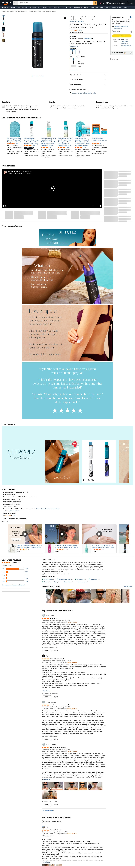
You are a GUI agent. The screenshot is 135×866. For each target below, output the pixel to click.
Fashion (108, 7)
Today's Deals (47, 7)
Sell (63, 7)
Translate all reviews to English (52, 821)
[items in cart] (130, 2)
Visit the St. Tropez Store (76, 21)
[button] (3, 7)
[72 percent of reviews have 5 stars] (15, 569)
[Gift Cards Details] (59, 7)
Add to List (115, 59)
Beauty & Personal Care (8, 11)
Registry (86, 7)
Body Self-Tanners (51, 11)
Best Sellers (32, 7)
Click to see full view (38, 76)
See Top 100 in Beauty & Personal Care (47, 509)
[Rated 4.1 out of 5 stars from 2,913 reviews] (67, 549)
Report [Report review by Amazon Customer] (56, 739)
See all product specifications (79, 89)
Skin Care (17, 11)
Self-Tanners (42, 11)
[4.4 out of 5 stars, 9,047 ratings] (46, 147)
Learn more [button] (88, 38)
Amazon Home (116, 7)
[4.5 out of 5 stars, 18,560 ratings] (29, 145)
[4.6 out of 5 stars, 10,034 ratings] (12, 143)
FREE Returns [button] (74, 46)
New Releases (78, 7)
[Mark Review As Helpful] (46, 650)
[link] (15, 140)
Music (102, 7)
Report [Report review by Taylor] (56, 697)
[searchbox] (55, 3)
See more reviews (47, 810)
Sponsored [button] (5, 521)
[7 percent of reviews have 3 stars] (15, 575)
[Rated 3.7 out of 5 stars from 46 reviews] (29, 549)
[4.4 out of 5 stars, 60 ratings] (96, 143)
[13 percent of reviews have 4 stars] (15, 572)
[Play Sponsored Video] (24, 534)
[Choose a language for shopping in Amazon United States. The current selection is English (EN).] (101, 3)
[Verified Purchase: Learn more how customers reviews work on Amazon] (72, 622)
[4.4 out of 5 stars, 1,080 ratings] (63, 147)
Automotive (126, 7)
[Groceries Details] (72, 7)
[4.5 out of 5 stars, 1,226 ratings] (80, 147)
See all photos (128, 586)
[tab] (48, 579)
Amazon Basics (22, 7)
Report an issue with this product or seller (82, 93)
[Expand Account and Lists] (117, 3)
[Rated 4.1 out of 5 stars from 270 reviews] (104, 549)
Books (39, 7)
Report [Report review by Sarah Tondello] (56, 650)
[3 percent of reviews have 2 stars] (15, 578)
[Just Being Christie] (14, 171)
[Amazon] (6, 2)
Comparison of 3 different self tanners (19, 173)
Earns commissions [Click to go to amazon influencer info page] (26, 171)
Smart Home (94, 7)
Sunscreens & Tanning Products (29, 11)
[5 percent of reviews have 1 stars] (15, 581)
